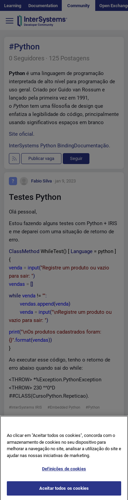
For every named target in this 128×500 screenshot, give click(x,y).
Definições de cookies (64, 473)
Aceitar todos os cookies (64, 492)
